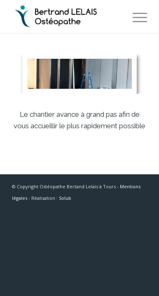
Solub (65, 198)
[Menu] (135, 16)
